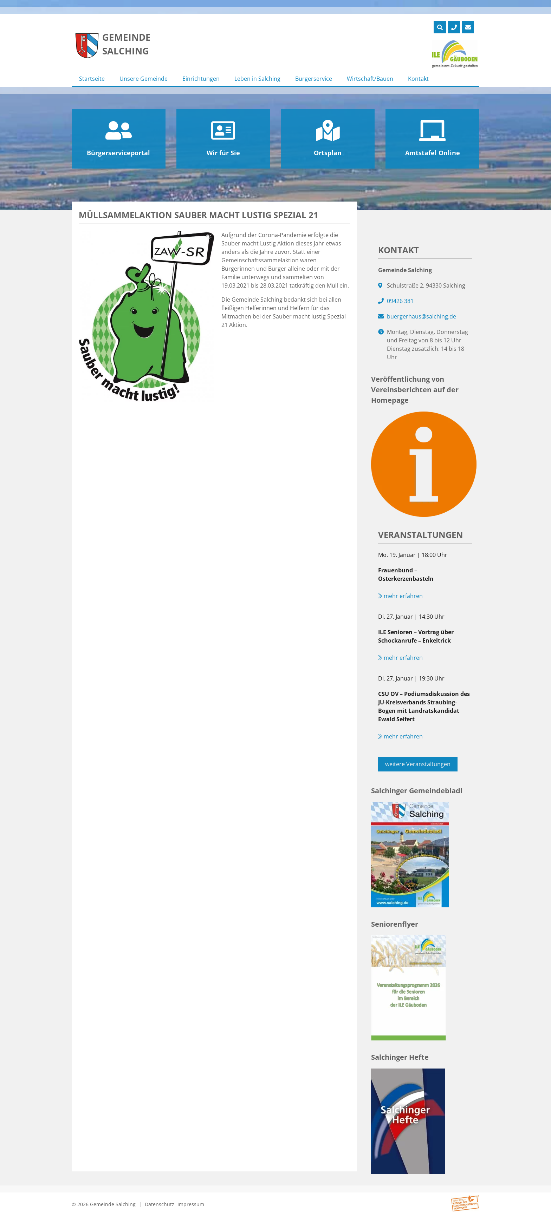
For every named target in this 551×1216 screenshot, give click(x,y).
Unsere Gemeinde (143, 79)
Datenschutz (159, 1204)
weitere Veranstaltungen (417, 764)
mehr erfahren (400, 596)
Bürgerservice (313, 79)
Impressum (190, 1204)
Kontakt (418, 79)
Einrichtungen (201, 79)
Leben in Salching (257, 79)
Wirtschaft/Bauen (370, 79)
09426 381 (400, 301)
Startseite (92, 79)
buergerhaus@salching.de (421, 316)
